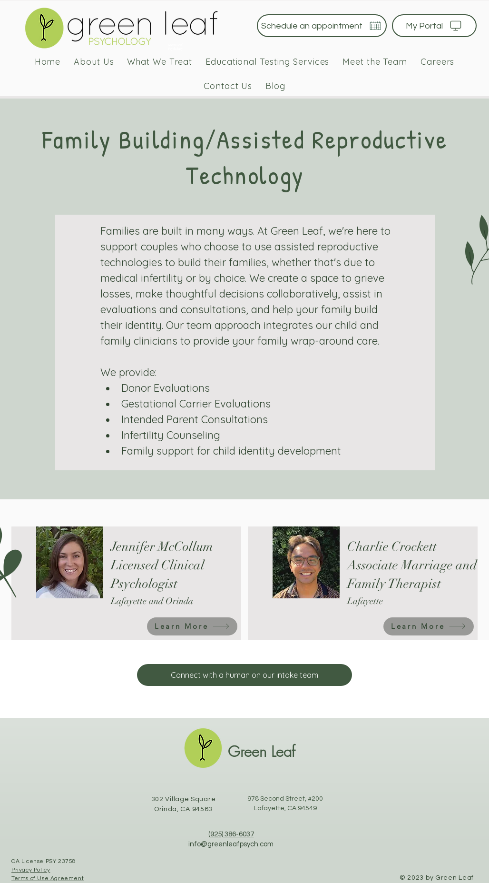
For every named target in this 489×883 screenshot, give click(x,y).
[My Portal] (434, 25)
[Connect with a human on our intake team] (244, 675)
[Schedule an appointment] (322, 25)
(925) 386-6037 (231, 834)
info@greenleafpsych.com (231, 844)
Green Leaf (261, 751)
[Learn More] (192, 626)
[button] (159, 61)
